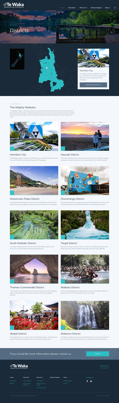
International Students (26, 384)
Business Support (55, 377)
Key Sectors (13, 381)
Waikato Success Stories (41, 384)
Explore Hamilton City (93, 84)
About (65, 377)
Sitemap (107, 395)
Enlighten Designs (31, 395)
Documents (40, 381)
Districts (12, 383)
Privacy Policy (99, 395)
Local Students (27, 381)
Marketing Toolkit (41, 387)
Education (26, 377)
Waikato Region (67, 381)
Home (11, 25)
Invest (15, 25)
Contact (97, 353)
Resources (39, 377)
